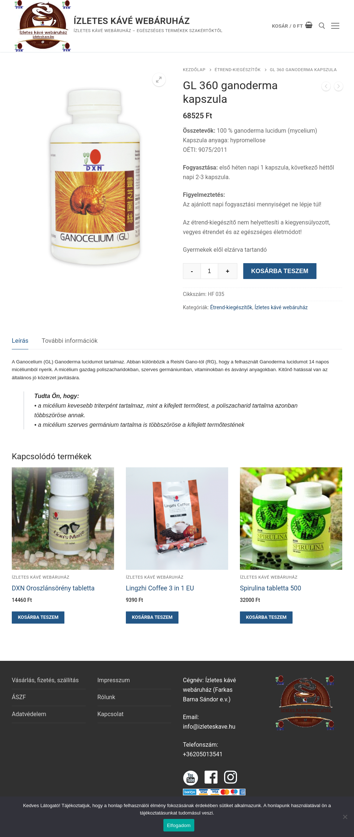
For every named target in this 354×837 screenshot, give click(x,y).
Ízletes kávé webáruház (132, 21)
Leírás (20, 340)
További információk (70, 340)
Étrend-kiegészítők (238, 69)
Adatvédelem (29, 714)
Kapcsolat (111, 714)
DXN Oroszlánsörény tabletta (53, 588)
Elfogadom (179, 825)
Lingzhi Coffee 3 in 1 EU (160, 588)
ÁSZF (19, 697)
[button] (159, 79)
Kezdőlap (194, 69)
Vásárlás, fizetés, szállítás (45, 680)
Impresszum (114, 680)
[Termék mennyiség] (209, 271)
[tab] (20, 341)
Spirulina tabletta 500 (270, 588)
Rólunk (107, 697)
